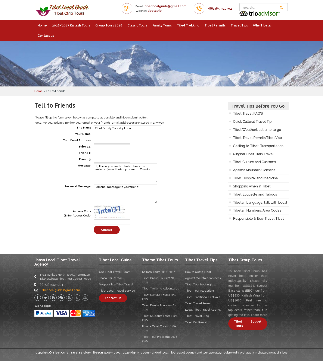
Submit (106, 230)
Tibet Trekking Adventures (160, 288)
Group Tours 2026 (108, 25)
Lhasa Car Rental (110, 278)
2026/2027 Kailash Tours (71, 25)
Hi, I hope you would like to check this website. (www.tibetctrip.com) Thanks (125, 173)
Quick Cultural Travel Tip (252, 122)
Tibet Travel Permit (198, 303)
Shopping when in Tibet (252, 186)
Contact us (46, 35)
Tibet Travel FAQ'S (248, 113)
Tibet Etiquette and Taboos (255, 194)
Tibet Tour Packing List (200, 284)
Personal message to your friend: (125, 193)
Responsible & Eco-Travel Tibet (258, 218)
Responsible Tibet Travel (116, 284)
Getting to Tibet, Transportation (258, 146)
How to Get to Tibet (198, 271)
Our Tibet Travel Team (115, 271)
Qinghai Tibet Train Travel (253, 154)
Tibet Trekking (188, 25)
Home (42, 25)
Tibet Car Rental (196, 322)
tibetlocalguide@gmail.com (165, 6)
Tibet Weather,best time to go (257, 130)
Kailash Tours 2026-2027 (158, 271)
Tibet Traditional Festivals (202, 297)
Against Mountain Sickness (254, 170)
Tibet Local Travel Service (117, 290)
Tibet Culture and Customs (254, 162)
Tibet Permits (215, 25)
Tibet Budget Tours (247, 323)
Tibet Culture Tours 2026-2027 (159, 297)
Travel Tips (239, 25)
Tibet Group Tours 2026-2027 (158, 280)
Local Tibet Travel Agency (203, 309)
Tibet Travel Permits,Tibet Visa (257, 138)
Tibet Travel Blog (197, 315)
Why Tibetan (263, 25)
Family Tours (162, 25)
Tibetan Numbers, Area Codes (257, 210)
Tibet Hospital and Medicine (255, 178)
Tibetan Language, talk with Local (260, 202)
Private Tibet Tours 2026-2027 (159, 328)
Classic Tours (137, 25)
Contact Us (113, 298)
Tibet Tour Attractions (199, 290)
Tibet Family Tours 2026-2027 (159, 307)
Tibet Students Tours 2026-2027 (160, 318)
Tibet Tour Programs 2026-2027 (160, 339)
